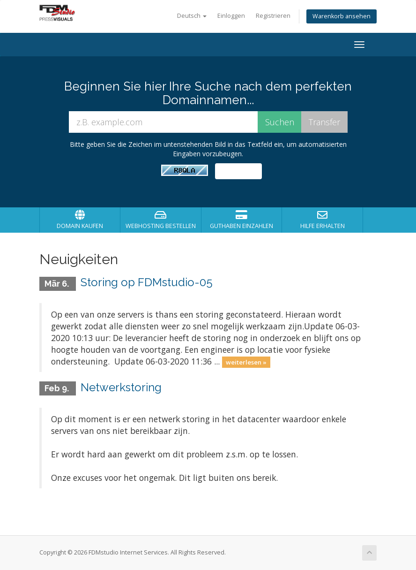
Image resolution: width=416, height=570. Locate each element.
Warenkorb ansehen (341, 16)
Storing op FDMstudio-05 (147, 282)
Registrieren (273, 16)
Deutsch (192, 16)
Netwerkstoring (121, 387)
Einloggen (231, 16)
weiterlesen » (246, 362)
